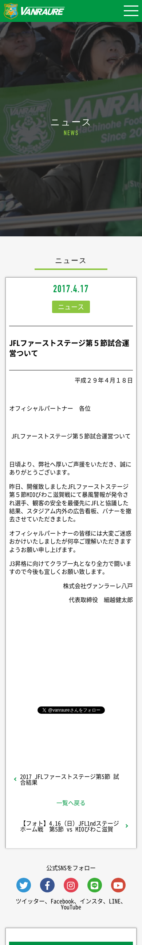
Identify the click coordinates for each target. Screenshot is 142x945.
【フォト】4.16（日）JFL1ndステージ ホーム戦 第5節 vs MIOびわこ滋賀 (72, 826)
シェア (71, 660)
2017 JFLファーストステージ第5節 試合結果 (69, 779)
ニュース (71, 307)
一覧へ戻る (71, 802)
